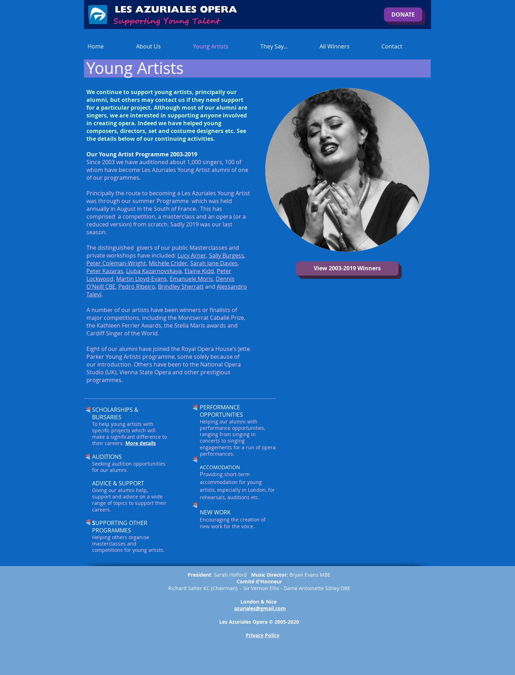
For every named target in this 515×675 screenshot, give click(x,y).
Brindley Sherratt (181, 286)
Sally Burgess (226, 255)
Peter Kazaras (104, 271)
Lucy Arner (191, 255)
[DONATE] (403, 14)
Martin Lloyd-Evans (141, 279)
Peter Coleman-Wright (116, 263)
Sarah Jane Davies (214, 263)
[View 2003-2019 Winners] (347, 268)
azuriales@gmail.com (260, 608)
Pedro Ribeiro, (137, 286)
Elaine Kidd (199, 271)
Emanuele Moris (191, 279)
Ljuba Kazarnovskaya (154, 271)
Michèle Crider (168, 263)
